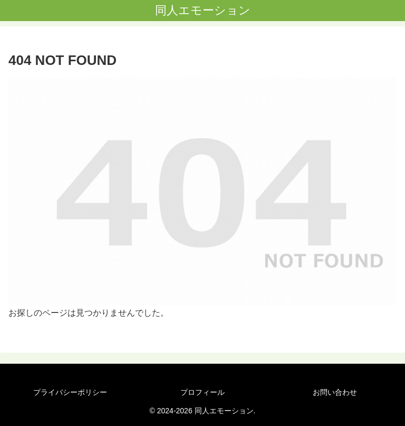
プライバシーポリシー (70, 392)
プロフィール (202, 392)
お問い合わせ (335, 392)
